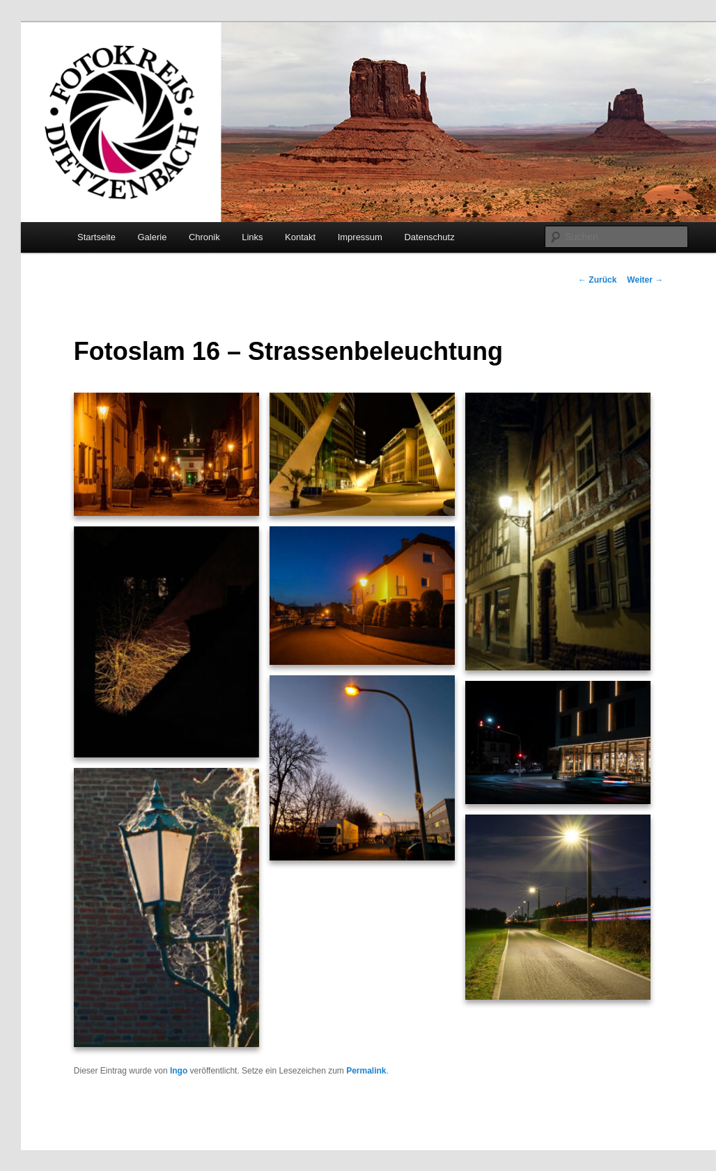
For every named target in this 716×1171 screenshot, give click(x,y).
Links (252, 237)
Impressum (360, 237)
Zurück (597, 280)
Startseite (96, 237)
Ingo (178, 1071)
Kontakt (300, 237)
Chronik (204, 237)
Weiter (645, 280)
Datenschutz (429, 237)
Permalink (366, 1071)
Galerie (151, 237)
